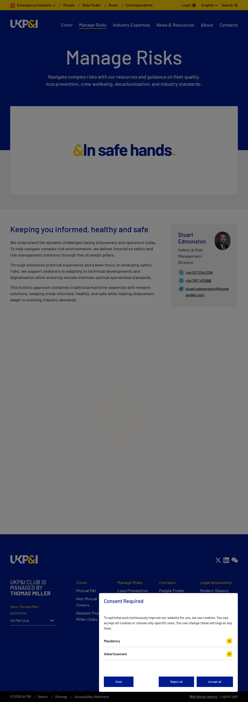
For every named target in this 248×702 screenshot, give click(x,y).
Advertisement (115, 654)
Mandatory (112, 641)
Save (118, 681)
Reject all (176, 681)
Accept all (214, 681)
